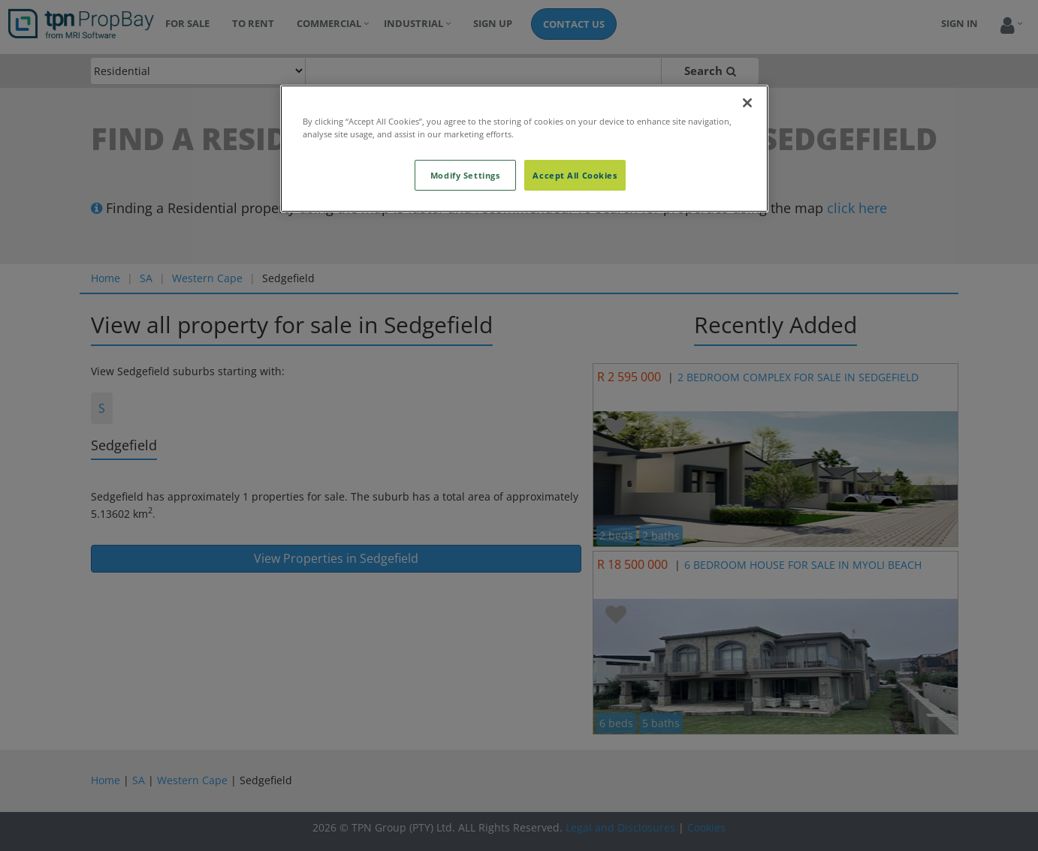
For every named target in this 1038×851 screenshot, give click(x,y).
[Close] (747, 102)
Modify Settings (465, 175)
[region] (524, 148)
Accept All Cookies (575, 175)
